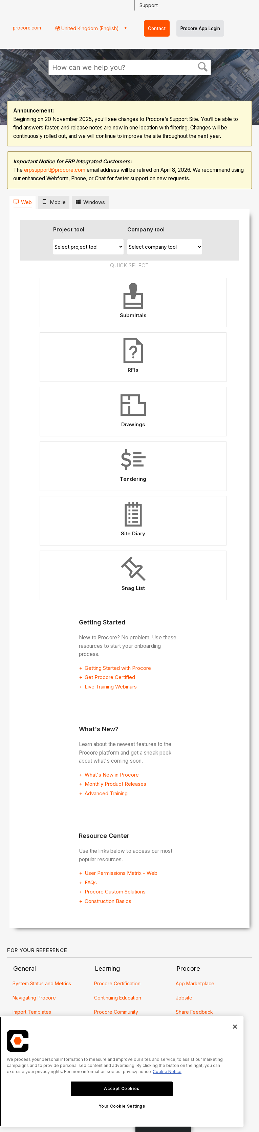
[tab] (22, 202)
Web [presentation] (26, 202)
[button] (203, 67)
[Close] (235, 1026)
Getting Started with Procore (118, 668)
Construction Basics (108, 901)
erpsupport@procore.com (54, 170)
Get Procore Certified (110, 677)
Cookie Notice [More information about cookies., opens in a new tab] (167, 1071)
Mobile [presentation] (58, 202)
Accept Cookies (121, 1088)
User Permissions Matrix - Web (121, 873)
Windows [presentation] (94, 202)
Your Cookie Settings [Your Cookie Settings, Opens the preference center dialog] (122, 1106)
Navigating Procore (34, 998)
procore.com (27, 27)
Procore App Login (200, 28)
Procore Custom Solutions (115, 891)
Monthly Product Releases (115, 784)
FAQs (91, 882)
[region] (121, 1071)
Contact (157, 28)
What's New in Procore (112, 774)
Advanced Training (106, 793)
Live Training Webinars (111, 686)
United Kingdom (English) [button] (89, 28)
